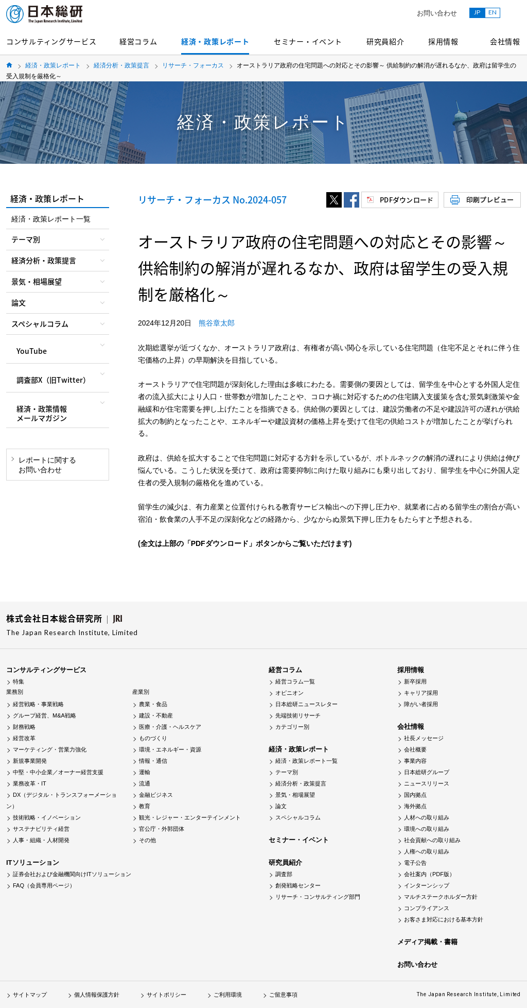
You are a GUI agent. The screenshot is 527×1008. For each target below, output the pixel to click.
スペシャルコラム (298, 817)
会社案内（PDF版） (429, 874)
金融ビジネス (156, 795)
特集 (18, 681)
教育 (144, 806)
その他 (147, 840)
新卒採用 (415, 681)
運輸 (144, 772)
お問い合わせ (437, 13)
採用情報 (443, 41)
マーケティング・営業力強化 (49, 749)
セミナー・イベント (308, 41)
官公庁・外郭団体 (161, 829)
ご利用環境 (228, 995)
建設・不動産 (156, 715)
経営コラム (138, 41)
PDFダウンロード (406, 199)
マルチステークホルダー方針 (441, 897)
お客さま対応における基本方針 (443, 919)
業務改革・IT (29, 783)
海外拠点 (415, 806)
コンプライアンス (426, 908)
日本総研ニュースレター (306, 704)
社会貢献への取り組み (432, 840)
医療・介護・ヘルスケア (170, 727)
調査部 (283, 874)
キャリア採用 (421, 693)
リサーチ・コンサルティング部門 (317, 897)
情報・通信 (153, 761)
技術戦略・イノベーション (47, 817)
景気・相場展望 (295, 795)
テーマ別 (286, 772)
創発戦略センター (298, 885)
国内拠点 (415, 795)
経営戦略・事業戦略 (38, 704)
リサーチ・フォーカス (193, 65)
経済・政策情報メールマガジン (41, 413)
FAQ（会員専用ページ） (44, 885)
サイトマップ (30, 995)
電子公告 (415, 863)
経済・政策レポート (215, 41)
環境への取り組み (426, 829)
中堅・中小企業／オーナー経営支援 (58, 772)
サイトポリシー (166, 995)
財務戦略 (24, 727)
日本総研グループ (426, 772)
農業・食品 (153, 704)
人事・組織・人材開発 (41, 840)
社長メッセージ (424, 738)
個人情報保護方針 (96, 995)
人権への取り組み (426, 851)
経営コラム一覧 (295, 681)
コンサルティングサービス (51, 41)
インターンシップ (426, 885)
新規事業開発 (30, 761)
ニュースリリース (426, 783)
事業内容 (415, 761)
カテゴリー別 (292, 727)
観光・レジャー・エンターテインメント (190, 817)
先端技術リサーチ (298, 715)
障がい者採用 (421, 704)
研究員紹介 (385, 41)
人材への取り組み (426, 817)
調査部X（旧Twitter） (53, 379)
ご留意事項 (283, 995)
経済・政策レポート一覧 (51, 219)
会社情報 (505, 41)
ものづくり (153, 738)
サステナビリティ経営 (41, 829)
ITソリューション (32, 862)
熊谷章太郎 (217, 323)
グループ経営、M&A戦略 (44, 715)
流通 (144, 783)
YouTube (31, 351)
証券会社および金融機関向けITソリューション (72, 874)
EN (492, 12)
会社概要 (415, 749)
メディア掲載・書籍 (427, 942)
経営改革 (24, 738)
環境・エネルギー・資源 (170, 749)
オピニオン (289, 693)
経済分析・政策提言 (121, 65)
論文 (281, 806)
